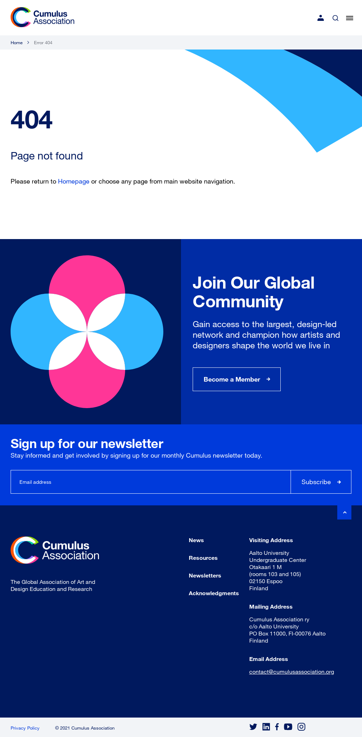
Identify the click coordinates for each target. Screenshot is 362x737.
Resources (203, 557)
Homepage (73, 181)
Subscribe (316, 482)
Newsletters (205, 575)
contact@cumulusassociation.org (291, 671)
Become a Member (232, 379)
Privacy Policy (25, 728)
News (196, 539)
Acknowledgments (214, 593)
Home (17, 42)
